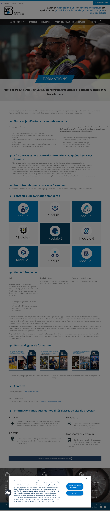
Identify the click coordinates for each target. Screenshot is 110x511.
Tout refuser (74, 493)
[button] (8, 492)
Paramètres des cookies (74, 499)
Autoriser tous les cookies (75, 486)
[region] (50, 492)
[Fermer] (86, 478)
